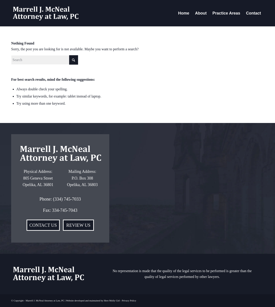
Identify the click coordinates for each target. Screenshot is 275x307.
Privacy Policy (129, 300)
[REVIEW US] (78, 225)
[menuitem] (183, 13)
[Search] (44, 60)
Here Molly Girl (112, 300)
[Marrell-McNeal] (45, 13)
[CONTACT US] (43, 225)
